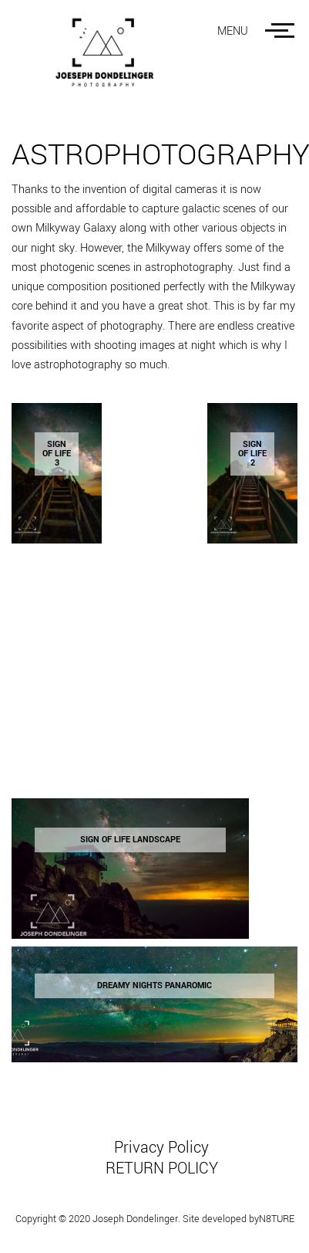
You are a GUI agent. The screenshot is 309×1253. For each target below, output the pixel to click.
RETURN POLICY (162, 1168)
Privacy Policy (161, 1147)
